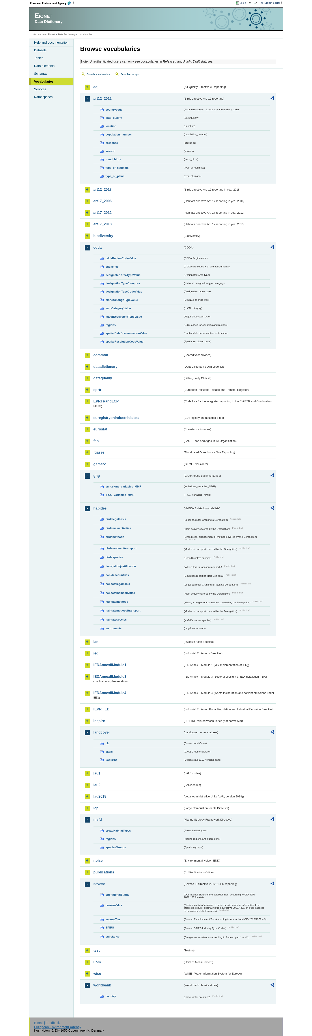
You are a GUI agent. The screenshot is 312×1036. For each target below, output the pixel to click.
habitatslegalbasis (118, 584)
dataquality (102, 378)
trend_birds (113, 159)
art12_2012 (102, 98)
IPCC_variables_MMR (120, 495)
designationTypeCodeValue (124, 291)
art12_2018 (102, 189)
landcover (101, 732)
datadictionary (105, 367)
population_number (119, 134)
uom (97, 962)
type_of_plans (115, 176)
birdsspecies (114, 557)
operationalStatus (117, 894)
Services (40, 89)
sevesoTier (113, 919)
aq (95, 87)
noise (98, 860)
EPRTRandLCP (106, 401)
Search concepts (130, 74)
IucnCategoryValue (118, 308)
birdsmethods (115, 537)
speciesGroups (116, 847)
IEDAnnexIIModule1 (109, 665)
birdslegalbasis (116, 519)
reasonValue (114, 905)
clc (108, 743)
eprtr (97, 390)
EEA (52, 3)
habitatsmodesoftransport (123, 610)
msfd (97, 819)
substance (113, 936)
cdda (97, 247)
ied (96, 653)
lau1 (97, 773)
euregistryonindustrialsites (116, 418)
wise (97, 973)
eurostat (100, 429)
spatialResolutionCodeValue (125, 341)
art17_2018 (102, 224)
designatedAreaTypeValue (123, 275)
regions (111, 325)
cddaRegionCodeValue (121, 258)
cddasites (112, 266)
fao (96, 441)
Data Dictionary (67, 34)
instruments (114, 628)
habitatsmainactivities (120, 593)
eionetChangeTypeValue (122, 300)
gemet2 (99, 464)
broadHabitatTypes (118, 830)
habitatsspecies (116, 619)
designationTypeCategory (123, 283)
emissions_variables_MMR (124, 486)
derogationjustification (121, 566)
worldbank (102, 985)
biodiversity (103, 236)
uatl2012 (111, 760)
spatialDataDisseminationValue (126, 333)
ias (95, 642)
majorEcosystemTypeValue (124, 316)
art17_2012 (102, 213)
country (111, 996)
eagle (109, 751)
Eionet (51, 34)
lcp (96, 808)
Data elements (44, 66)
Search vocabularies (98, 74)
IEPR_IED (101, 709)
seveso (99, 884)
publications (103, 872)
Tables (38, 58)
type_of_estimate (117, 167)
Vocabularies (44, 81)
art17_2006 (102, 201)
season (110, 151)
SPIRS (110, 927)
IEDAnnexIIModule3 (109, 676)
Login (243, 3)
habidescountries (117, 575)
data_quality (114, 117)
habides (100, 508)
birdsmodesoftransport (121, 548)
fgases (99, 452)
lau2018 (99, 796)
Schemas (40, 73)
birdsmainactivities (118, 528)
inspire (99, 721)
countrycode (114, 109)
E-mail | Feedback (47, 1023)
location (111, 126)
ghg (96, 476)
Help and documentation (51, 42)
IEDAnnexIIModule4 (109, 693)
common (100, 355)
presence (112, 143)
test (96, 950)
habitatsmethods (117, 601)
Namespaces (43, 97)
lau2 (97, 785)
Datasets (40, 50)
